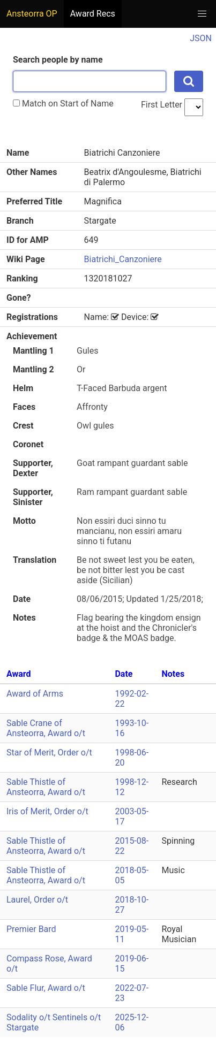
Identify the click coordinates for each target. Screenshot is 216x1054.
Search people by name (58, 60)
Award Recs (92, 14)
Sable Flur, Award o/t (45, 988)
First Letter (161, 105)
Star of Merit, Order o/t (49, 752)
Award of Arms (34, 694)
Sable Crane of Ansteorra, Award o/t (45, 728)
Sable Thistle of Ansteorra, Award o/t (45, 787)
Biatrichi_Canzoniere (123, 259)
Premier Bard (31, 929)
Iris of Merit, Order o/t (47, 811)
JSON (201, 38)
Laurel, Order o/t (37, 900)
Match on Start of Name (63, 103)
